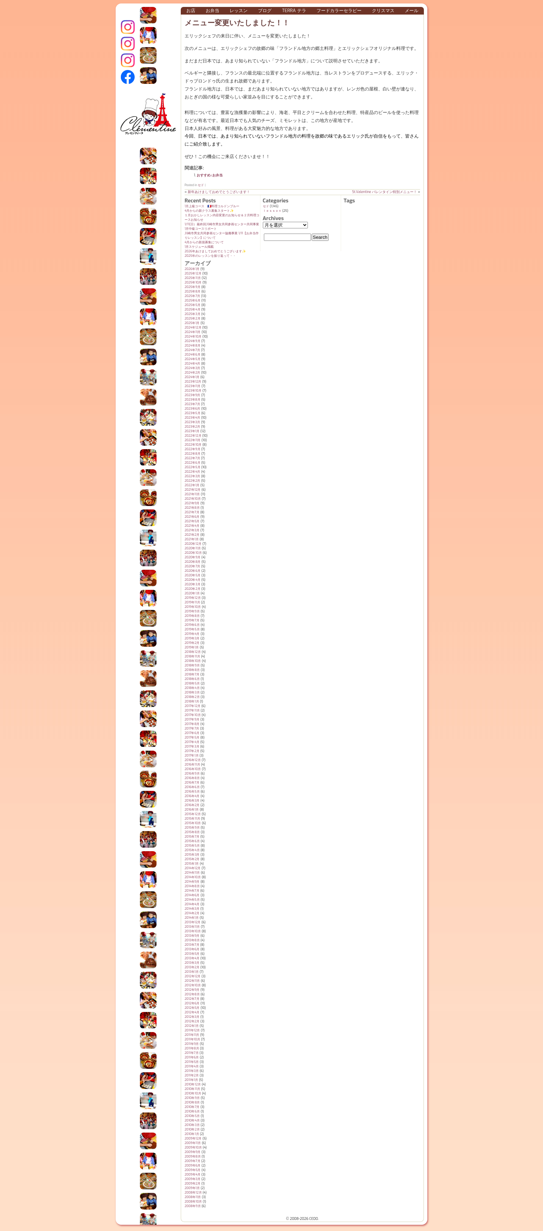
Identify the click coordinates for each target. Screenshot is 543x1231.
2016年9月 (192, 773)
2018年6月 (192, 679)
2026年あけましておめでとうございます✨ (215, 251)
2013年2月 (192, 967)
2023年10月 (193, 390)
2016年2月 (192, 805)
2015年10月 (193, 823)
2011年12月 (192, 1030)
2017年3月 (192, 746)
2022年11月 (193, 440)
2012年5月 (192, 1008)
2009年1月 (192, 1188)
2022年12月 (193, 436)
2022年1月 (192, 485)
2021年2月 (192, 535)
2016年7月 (192, 782)
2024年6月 (193, 354)
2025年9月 (193, 287)
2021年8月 (192, 508)
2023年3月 (192, 422)
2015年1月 (192, 864)
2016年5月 (192, 791)
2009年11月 (193, 1143)
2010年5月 (192, 1116)
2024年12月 (193, 327)
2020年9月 (193, 557)
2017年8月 (192, 724)
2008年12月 (193, 1192)
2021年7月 (192, 512)
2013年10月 (193, 931)
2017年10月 (193, 715)
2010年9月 (192, 1098)
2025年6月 (193, 300)
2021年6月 (192, 517)
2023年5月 (193, 413)
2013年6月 (192, 949)
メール (411, 11)
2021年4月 (192, 526)
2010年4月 (192, 1120)
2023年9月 (192, 395)
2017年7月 (192, 728)
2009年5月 (193, 1170)
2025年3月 (193, 314)
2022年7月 (192, 458)
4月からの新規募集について (204, 242)
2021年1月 (192, 539)
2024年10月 (193, 336)
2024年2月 (192, 372)
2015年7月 (192, 837)
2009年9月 (193, 1152)
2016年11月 (192, 764)
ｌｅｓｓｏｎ (272, 211)
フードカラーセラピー (339, 11)
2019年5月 (192, 629)
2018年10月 (193, 661)
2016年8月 (192, 778)
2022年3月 (192, 476)
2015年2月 (192, 859)
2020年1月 (192, 593)
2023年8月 (193, 400)
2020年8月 (193, 562)
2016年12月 (193, 760)
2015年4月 (192, 850)
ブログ (265, 11)
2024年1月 (192, 377)
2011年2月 (192, 1075)
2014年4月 (192, 904)
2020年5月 (193, 575)
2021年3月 (192, 530)
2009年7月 (193, 1161)
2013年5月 (192, 954)
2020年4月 (193, 580)
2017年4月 (192, 742)
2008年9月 (193, 1206)
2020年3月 (193, 584)
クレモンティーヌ (128, 44)
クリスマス (383, 11)
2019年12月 (193, 598)
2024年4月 (192, 363)
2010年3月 (192, 1125)
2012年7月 (192, 999)
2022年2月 (192, 481)
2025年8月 (193, 291)
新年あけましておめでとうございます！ (219, 192)
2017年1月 (192, 755)
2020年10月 (193, 553)
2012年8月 (192, 994)
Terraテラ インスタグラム (128, 60)
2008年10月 (193, 1201)
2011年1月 (191, 1080)
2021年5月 (192, 521)
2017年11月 (192, 710)
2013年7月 (192, 945)
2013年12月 (193, 922)
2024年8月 (193, 345)
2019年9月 (192, 611)
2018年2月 (192, 697)
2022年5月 (193, 467)
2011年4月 (192, 1066)
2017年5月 (192, 737)
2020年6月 (193, 571)
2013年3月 (192, 963)
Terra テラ (294, 11)
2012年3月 (192, 1017)
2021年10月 (193, 499)
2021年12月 (193, 490)
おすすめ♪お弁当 (210, 175)
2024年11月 (193, 332)
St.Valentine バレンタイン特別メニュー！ (384, 192)
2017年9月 (192, 719)
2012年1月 (192, 1026)
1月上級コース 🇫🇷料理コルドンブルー (212, 206)
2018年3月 (192, 692)
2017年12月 (193, 706)
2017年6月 (192, 733)
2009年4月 (193, 1174)
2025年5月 (193, 305)
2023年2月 (192, 427)
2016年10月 (193, 769)
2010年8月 (192, 1102)
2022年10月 (193, 445)
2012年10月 (193, 985)
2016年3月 (192, 800)
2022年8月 (193, 454)
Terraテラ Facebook (128, 77)
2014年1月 (192, 918)
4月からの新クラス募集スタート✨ (209, 211)
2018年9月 (192, 665)
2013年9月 (192, 936)
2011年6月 (192, 1057)
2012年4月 (192, 1012)
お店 (190, 11)
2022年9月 (193, 449)
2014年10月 (193, 877)
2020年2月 (193, 589)
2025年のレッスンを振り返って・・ (210, 256)
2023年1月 (192, 431)
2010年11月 (192, 1089)
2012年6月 (192, 1003)
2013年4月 (192, 958)
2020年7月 (192, 566)
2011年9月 (192, 1044)
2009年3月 (193, 1179)
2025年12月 (193, 273)
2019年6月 (192, 625)
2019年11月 (192, 602)
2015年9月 (192, 828)
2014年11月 (192, 873)
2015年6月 (192, 841)
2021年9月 (192, 503)
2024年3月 (192, 368)
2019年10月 (193, 607)
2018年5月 (192, 683)
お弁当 (212, 11)
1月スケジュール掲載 (199, 247)
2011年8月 (192, 1048)
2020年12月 (193, 544)
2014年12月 (193, 868)
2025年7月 (192, 296)
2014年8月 (192, 886)
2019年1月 (192, 647)
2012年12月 (193, 976)
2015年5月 (192, 846)
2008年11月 (193, 1197)
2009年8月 (193, 1156)
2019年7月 (192, 620)
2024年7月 (192, 350)
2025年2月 (193, 318)
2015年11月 (192, 819)
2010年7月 (192, 1107)
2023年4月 (192, 418)
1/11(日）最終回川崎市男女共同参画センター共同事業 (222, 224)
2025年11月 (193, 278)
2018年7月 (192, 674)
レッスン (239, 11)
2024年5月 (193, 359)
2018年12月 (193, 652)
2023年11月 (193, 386)
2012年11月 (192, 981)
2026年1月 (192, 269)
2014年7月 (192, 891)
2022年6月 (193, 463)
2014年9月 (192, 882)
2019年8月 (192, 616)
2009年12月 (193, 1138)
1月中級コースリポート (201, 229)
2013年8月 (192, 940)
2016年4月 (192, 796)
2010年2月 (192, 1129)
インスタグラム (128, 27)
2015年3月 (192, 855)
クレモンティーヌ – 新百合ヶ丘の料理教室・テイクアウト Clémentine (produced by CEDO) (148, 119)
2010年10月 (193, 1093)
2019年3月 (192, 638)
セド (201, 185)
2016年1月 (192, 809)
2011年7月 (192, 1053)
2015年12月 (193, 814)
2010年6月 (192, 1111)
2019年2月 (192, 643)
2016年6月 (192, 787)
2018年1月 (192, 701)
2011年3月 (192, 1071)
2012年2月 (192, 1021)
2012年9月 (192, 990)
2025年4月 (193, 309)
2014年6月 (192, 895)
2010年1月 (192, 1134)
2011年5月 (192, 1062)
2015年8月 (192, 832)
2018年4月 (192, 688)
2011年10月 (192, 1039)
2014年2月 (192, 913)
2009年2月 (193, 1183)
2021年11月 (192, 494)
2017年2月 (192, 751)
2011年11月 (192, 1035)
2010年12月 (193, 1084)
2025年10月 (193, 282)
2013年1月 (192, 972)
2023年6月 (192, 409)
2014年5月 (192, 900)
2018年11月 (192, 656)
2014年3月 (192, 909)
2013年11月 (192, 927)
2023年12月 (193, 381)
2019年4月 (192, 634)
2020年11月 (193, 548)
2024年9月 (193, 341)
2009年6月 (193, 1165)
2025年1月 (192, 323)
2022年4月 (192, 472)
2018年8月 (192, 670)
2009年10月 (193, 1147)
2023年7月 (192, 404)
